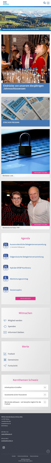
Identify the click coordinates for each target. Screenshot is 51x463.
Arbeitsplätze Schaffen (13, 387)
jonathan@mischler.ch (7, 441)
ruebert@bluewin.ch (6, 434)
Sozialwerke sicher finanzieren (16, 395)
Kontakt (14, 456)
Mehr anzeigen (25, 298)
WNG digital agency (28, 460)
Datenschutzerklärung (23, 456)
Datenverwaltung (34, 456)
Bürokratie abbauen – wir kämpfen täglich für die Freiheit (23, 403)
